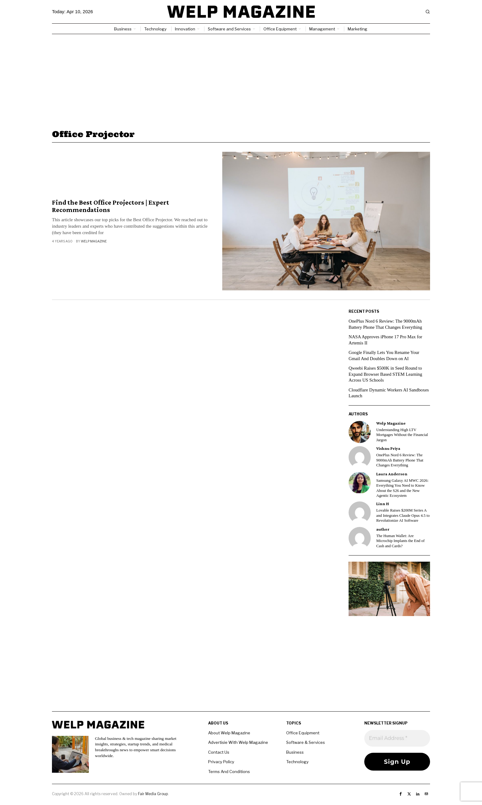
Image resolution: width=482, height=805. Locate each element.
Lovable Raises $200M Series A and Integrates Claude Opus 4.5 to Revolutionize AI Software (403, 515)
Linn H (382, 503)
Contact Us (218, 752)
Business (295, 752)
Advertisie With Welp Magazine (238, 742)
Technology (297, 761)
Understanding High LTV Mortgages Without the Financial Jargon (402, 435)
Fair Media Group (153, 793)
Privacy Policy (221, 761)
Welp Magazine (94, 241)
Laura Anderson (391, 474)
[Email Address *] (397, 738)
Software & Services (305, 742)
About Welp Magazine (229, 732)
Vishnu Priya (388, 448)
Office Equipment (302, 732)
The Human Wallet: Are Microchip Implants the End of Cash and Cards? (400, 541)
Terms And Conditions (229, 771)
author (382, 529)
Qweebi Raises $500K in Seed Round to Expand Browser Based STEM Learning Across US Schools (386, 374)
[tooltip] (360, 432)
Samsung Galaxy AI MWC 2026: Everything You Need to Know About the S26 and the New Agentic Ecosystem (402, 488)
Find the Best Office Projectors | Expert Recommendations (110, 206)
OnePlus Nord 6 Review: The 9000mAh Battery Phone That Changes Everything (399, 460)
